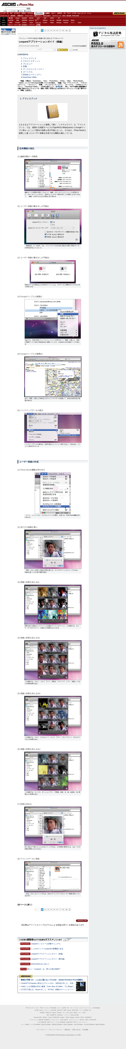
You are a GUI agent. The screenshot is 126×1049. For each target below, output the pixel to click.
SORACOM (56, 1017)
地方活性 (68, 15)
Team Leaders (64, 1019)
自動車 (47, 13)
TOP (27, 1008)
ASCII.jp (8, 4)
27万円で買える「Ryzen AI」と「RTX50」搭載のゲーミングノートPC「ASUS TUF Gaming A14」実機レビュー (66, 989)
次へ (67, 30)
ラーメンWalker (25, 1024)
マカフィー (11, 25)
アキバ (69, 13)
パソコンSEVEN (38, 18)
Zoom (79, 22)
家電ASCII (20, 15)
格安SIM (13, 15)
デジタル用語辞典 (60, 1022)
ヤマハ (73, 22)
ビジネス (17, 13)
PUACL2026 (75, 15)
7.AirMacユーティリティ (31, 75)
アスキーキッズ (5, 15)
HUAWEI (59, 20)
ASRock (45, 20)
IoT (11, 13)
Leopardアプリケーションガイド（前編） (47, 954)
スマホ (74, 13)
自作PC (59, 13)
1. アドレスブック (28, 58)
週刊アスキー (37, 15)
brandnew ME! (38, 25)
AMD (17, 20)
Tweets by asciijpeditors (98, 28)
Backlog (59, 22)
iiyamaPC (24, 18)
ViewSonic (66, 20)
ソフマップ (31, 25)
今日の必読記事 (42, 1022)
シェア (40, 49)
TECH (24, 13)
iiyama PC (60, 1010)
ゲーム (89, 13)
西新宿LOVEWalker (57, 1024)
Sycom (31, 18)
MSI (45, 18)
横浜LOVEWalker (46, 1024)
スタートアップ (81, 13)
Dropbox (45, 22)
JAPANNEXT (24, 25)
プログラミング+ (56, 15)
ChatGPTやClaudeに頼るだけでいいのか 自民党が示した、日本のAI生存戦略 (52, 983)
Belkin (72, 20)
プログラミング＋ (73, 1019)
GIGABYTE (31, 20)
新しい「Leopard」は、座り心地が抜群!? (43, 969)
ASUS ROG (24, 20)
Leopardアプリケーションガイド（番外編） (48, 959)
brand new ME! (75, 1015)
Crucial (52, 20)
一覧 (54, 50)
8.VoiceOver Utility (29, 77)
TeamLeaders (47, 15)
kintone (24, 22)
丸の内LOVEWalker (89, 1024)
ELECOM (10, 20)
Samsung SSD (38, 1017)
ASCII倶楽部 (119, 13)
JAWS (10, 22)
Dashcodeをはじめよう (40, 964)
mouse (17, 18)
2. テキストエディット (30, 61)
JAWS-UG (48, 1012)
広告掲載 (85, 1029)
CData (52, 22)
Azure (31, 22)
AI (7, 13)
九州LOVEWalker (78, 1024)
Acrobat (17, 22)
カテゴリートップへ (80, 921)
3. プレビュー (27, 64)
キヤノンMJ (17, 25)
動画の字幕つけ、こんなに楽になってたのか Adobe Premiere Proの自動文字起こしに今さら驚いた (61, 980)
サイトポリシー (42, 1029)
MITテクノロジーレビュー (81, 1022)
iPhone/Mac (25, 4)
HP (59, 18)
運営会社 (67, 1029)
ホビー (53, 13)
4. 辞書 (24, 66)
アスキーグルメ (29, 15)
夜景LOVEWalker (68, 1024)
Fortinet (66, 22)
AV (65, 13)
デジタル (30, 13)
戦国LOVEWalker (100, 1024)
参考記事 (59, 86)
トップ (3, 13)
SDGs (64, 15)
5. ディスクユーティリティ (32, 69)
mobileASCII (69, 1022)
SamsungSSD (37, 20)
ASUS (52, 18)
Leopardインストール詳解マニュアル (46, 944)
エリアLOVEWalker (35, 1024)
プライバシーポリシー (55, 1029)
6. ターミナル (27, 72)
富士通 (10, 18)
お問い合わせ (76, 1029)
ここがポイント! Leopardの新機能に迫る (47, 949)
